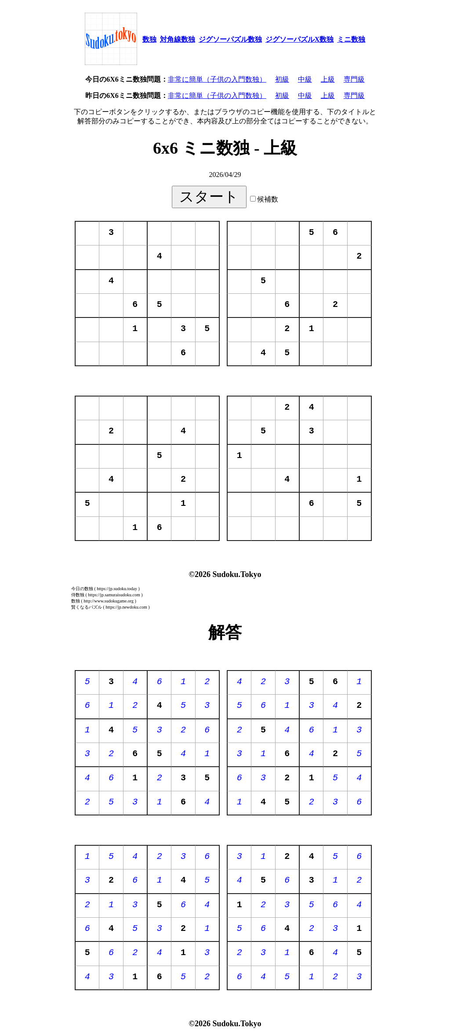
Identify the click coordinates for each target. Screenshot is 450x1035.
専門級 (354, 79)
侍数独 (77, 594)
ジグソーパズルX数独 (299, 39)
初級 (282, 79)
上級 (328, 79)
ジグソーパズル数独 (230, 39)
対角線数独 (177, 39)
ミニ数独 (351, 39)
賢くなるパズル (86, 607)
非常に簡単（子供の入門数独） (217, 79)
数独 (149, 39)
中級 (305, 79)
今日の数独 (82, 588)
